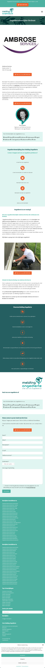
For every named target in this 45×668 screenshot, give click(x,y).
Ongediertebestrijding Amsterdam (10, 503)
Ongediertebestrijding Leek (8, 552)
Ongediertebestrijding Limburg (9, 572)
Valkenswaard (31, 137)
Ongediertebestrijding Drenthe (9, 580)
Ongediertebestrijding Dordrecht (9, 514)
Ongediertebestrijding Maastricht (10, 527)
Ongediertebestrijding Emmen (9, 557)
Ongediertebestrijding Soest (8, 532)
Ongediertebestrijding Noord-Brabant (11, 571)
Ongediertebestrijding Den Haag (9, 508)
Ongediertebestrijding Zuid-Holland (10, 568)
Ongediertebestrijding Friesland (9, 577)
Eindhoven (23, 137)
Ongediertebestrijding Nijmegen (9, 537)
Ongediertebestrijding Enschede (9, 561)
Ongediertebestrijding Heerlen (9, 529)
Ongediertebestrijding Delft (8, 510)
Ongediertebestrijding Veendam (9, 553)
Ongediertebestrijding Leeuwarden (10, 540)
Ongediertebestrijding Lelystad (9, 563)
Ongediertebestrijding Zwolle (9, 558)
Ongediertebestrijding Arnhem (9, 535)
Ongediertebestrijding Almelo (9, 560)
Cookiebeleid (18, 666)
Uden (34, 139)
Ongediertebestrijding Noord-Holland (10, 566)
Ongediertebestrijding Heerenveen (10, 547)
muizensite (5, 97)
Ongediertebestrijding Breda (8, 519)
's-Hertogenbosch (15, 139)
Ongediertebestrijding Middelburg (10, 517)
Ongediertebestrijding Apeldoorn (9, 538)
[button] (43, 645)
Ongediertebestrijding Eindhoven (10, 524)
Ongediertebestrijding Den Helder (10, 505)
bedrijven (17, 85)
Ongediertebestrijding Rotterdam (10, 513)
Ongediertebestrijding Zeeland (9, 569)
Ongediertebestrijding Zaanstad (9, 506)
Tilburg (10, 137)
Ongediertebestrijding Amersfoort (10, 530)
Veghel (37, 137)
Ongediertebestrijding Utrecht (9, 574)
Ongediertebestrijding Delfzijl (9, 550)
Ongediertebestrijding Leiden (9, 511)
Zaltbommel (25, 139)
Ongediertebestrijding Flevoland (9, 584)
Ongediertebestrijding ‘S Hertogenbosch (11, 522)
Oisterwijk (16, 137)
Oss (31, 139)
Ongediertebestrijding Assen (8, 555)
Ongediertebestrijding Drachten (9, 549)
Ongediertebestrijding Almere (9, 565)
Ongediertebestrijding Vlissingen (9, 516)
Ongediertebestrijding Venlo (8, 525)
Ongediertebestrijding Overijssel (9, 582)
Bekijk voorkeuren (22, 662)
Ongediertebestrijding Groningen (10, 579)
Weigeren (22, 659)
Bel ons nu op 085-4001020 (22, 74)
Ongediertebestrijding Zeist (8, 533)
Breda (5, 137)
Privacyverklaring (25, 666)
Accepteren (22, 655)
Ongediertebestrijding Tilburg (9, 521)
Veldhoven (7, 139)
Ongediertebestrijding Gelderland (10, 576)
